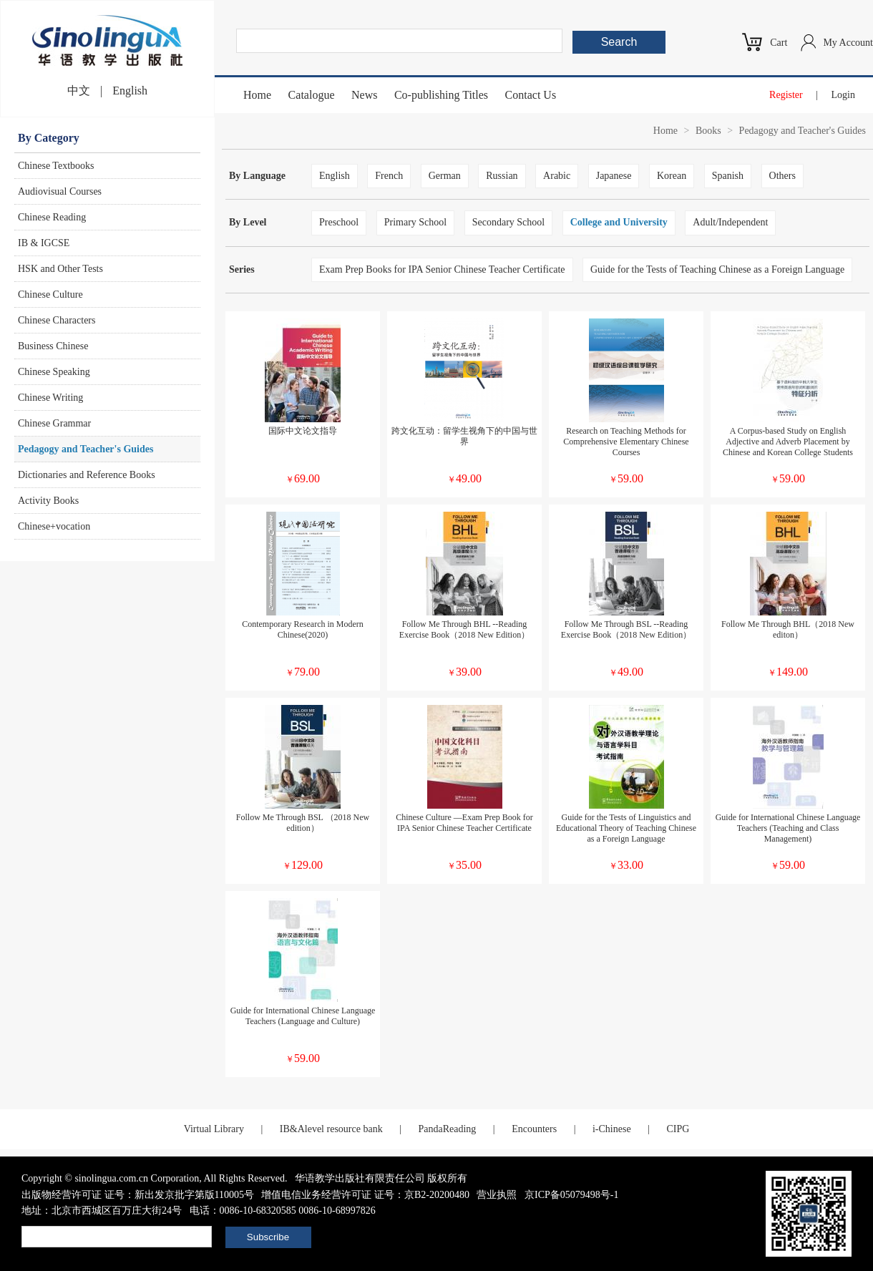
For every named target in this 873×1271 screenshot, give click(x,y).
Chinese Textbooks (56, 165)
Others (782, 175)
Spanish (727, 175)
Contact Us (531, 95)
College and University (619, 222)
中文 (78, 90)
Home (257, 95)
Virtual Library (214, 1129)
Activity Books (48, 500)
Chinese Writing (50, 397)
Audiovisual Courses (60, 191)
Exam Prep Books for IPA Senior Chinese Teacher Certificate (442, 269)
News (364, 95)
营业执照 (497, 1194)
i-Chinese (611, 1129)
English (129, 90)
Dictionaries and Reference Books (86, 474)
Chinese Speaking (54, 371)
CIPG (677, 1129)
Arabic (556, 175)
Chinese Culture (50, 294)
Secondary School (508, 222)
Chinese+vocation (54, 526)
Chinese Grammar (54, 423)
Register (786, 94)
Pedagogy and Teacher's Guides (85, 449)
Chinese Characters (56, 320)
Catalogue (311, 95)
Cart (778, 42)
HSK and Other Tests (60, 268)
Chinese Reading (52, 217)
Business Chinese (53, 346)
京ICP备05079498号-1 (571, 1194)
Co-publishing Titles (441, 95)
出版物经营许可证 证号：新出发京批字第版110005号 (137, 1194)
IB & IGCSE (43, 243)
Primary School (415, 222)
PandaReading (447, 1129)
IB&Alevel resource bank (331, 1129)
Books (708, 130)
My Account (848, 42)
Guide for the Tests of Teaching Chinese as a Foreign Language (717, 269)
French (389, 175)
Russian (501, 175)
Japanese (614, 175)
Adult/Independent (730, 222)
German (445, 175)
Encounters (534, 1129)
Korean (671, 175)
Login (843, 94)
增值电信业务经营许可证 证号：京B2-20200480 (365, 1194)
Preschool (339, 222)
